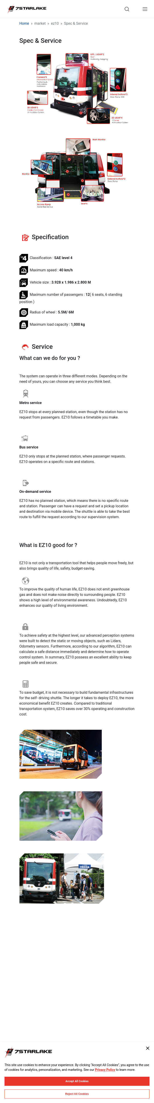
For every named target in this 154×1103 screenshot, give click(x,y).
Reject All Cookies (77, 1094)
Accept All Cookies (77, 1081)
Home (24, 23)
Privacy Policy (105, 1070)
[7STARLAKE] (26, 9)
